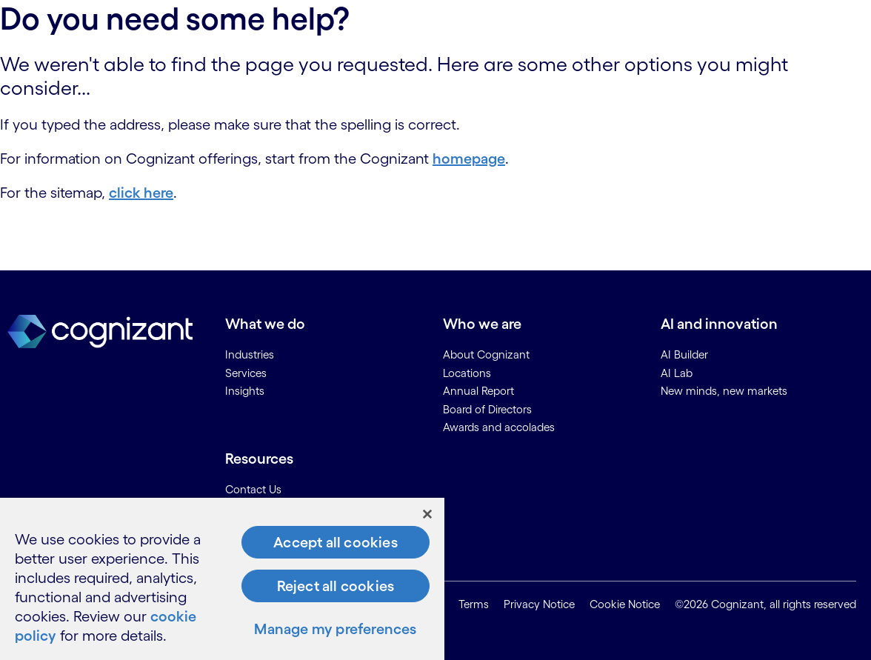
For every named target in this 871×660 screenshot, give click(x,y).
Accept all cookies (335, 542)
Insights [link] (244, 390)
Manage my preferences (335, 629)
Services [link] (246, 373)
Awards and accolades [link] (499, 427)
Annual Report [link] (478, 390)
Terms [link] (473, 604)
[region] (222, 579)
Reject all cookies (336, 586)
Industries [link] (249, 354)
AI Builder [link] (684, 354)
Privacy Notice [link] (539, 604)
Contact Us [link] (253, 489)
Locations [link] (467, 373)
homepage (469, 158)
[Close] (427, 514)
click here (141, 192)
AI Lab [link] (677, 373)
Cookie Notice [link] (625, 604)
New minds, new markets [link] (724, 390)
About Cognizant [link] (486, 354)
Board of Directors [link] (487, 409)
